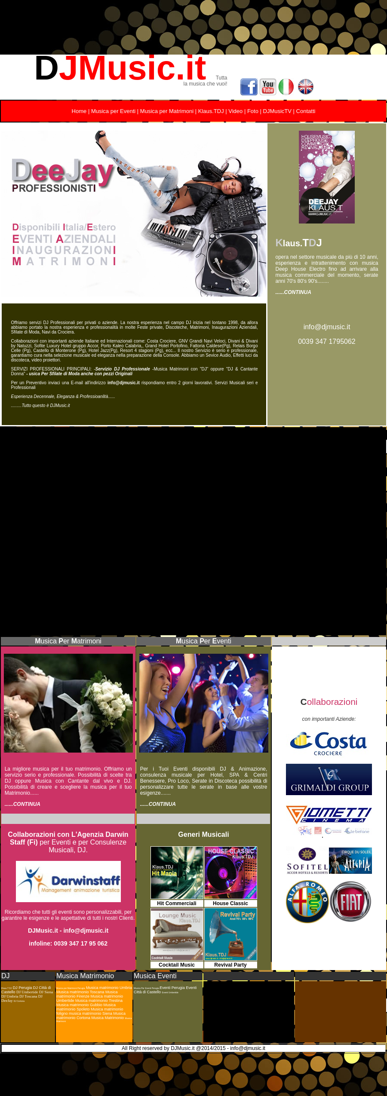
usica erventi (206, 641)
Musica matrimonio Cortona (91, 1015)
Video (235, 111)
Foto (252, 111)
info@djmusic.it (327, 327)
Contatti (306, 111)
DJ (5, 976)
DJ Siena (46, 992)
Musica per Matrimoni (167, 111)
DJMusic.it (43, 930)
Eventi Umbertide (170, 992)
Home (79, 111)
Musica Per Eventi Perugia (147, 988)
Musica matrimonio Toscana (80, 992)
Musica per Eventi (112, 111)
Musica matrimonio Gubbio (79, 1005)
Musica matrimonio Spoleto (86, 1007)
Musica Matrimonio (85, 976)
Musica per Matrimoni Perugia (70, 988)
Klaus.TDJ (211, 111)
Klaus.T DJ (6, 988)
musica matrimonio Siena (91, 1013)
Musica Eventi (155, 976)
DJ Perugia (23, 988)
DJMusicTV (277, 111)
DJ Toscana (28, 996)
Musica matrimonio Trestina (99, 1000)
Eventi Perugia (173, 988)
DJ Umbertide (27, 992)
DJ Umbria (10, 996)
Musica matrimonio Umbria (109, 988)
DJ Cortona (19, 1001)
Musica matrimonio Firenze (86, 994)
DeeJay (7, 1000)
